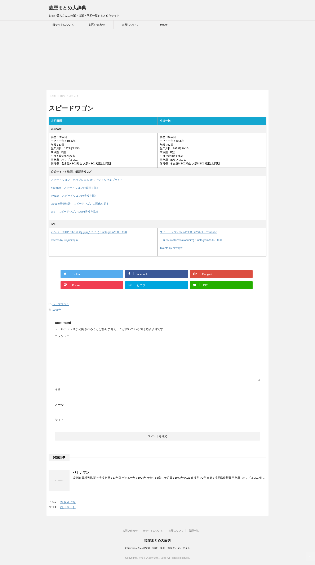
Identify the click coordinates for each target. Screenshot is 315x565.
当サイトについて (63, 24)
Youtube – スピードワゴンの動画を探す (75, 187)
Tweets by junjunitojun (64, 240)
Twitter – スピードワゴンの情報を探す (74, 195)
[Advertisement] (125, 60)
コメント (61, 336)
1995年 (56, 309)
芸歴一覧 (194, 530)
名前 (58, 389)
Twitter (164, 24)
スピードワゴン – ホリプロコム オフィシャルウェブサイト (87, 179)
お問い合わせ (97, 24)
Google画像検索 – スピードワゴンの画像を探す (80, 203)
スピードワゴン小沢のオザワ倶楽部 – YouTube (188, 232)
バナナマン (81, 472)
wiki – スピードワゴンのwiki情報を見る (74, 211)
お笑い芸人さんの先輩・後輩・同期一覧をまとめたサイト (157, 548)
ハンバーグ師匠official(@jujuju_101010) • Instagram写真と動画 (89, 232)
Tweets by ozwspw (171, 248)
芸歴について (130, 24)
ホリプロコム (60, 304)
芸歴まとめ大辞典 (67, 7)
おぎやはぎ (68, 502)
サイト (59, 419)
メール (59, 404)
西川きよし (68, 507)
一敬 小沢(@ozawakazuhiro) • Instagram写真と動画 (191, 240)
